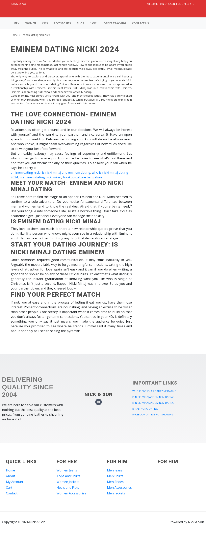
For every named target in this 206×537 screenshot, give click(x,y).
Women (30, 23)
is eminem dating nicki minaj (40, 177)
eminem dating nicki (25, 172)
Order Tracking (115, 23)
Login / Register (185, 3)
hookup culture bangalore (82, 177)
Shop (80, 23)
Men (16, 23)
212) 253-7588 (18, 3)
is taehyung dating (145, 408)
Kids (45, 23)
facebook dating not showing (152, 414)
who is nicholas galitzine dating (154, 391)
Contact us (140, 23)
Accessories (62, 23)
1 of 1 (94, 23)
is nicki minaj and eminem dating (66, 172)
